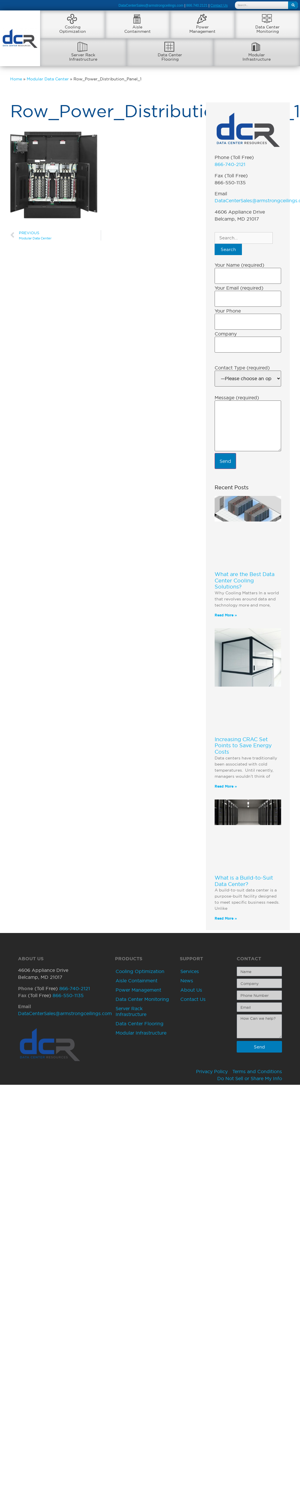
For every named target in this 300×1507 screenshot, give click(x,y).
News (186, 980)
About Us (191, 989)
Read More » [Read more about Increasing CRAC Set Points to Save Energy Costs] (226, 786)
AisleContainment (137, 29)
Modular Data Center (48, 79)
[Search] (293, 5)
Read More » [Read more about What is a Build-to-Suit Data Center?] (226, 918)
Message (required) (237, 397)
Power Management (138, 989)
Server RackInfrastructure (83, 57)
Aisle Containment (136, 980)
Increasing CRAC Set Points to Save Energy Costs (243, 746)
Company (226, 333)
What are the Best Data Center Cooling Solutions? (244, 580)
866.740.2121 (196, 5)
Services (189, 971)
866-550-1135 (68, 995)
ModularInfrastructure (256, 57)
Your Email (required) (239, 288)
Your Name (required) (239, 265)
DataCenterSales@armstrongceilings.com (151, 5)
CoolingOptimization (72, 29)
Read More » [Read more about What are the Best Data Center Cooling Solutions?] (226, 615)
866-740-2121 (230, 164)
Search (228, 249)
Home (16, 79)
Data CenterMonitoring (267, 29)
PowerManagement (202, 29)
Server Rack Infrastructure (131, 1011)
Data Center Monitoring (142, 999)
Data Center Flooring (140, 1023)
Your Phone (228, 310)
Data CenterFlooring (170, 57)
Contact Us (193, 999)
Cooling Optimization (140, 971)
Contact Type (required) (242, 367)
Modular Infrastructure (141, 1032)
